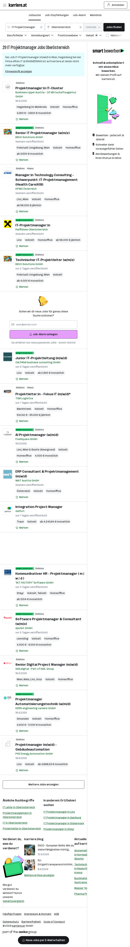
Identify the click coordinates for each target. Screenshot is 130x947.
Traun (20, 521)
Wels (27, 679)
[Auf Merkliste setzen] (21, 119)
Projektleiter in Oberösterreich (22, 828)
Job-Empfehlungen (57, 15)
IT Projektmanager (22, 47)
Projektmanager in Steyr (59, 829)
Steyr (20, 593)
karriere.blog (34, 839)
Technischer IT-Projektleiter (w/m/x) (44, 260)
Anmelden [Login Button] (115, 5)
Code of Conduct (54, 921)
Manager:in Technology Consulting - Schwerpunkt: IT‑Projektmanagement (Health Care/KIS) (46, 179)
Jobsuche (34, 15)
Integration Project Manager (39, 507)
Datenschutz (11, 921)
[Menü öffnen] (4, 5)
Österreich (23, 491)
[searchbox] (43, 324)
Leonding (22, 638)
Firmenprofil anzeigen (18, 71)
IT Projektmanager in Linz (59, 811)
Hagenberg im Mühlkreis (32, 107)
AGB (56, 914)
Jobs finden (114, 27)
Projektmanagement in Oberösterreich (17, 815)
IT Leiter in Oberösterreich (19, 807)
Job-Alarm (79, 15)
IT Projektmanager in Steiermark (64, 823)
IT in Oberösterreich (15, 822)
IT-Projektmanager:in (32, 225)
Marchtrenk (24, 408)
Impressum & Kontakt (37, 914)
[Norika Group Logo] (20, 932)
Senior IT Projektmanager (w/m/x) (42, 133)
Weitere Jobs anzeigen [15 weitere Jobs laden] (43, 784)
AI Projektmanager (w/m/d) (36, 435)
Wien (47, 147)
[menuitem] (19, 36)
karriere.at (18, 925)
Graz (39, 679)
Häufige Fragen (12, 914)
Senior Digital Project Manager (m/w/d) (46, 664)
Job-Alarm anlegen (43, 334)
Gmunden (23, 718)
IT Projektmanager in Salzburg (62, 817)
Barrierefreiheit (31, 921)
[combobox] (24, 27)
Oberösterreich (57, 47)
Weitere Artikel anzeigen (39, 875)
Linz (20, 199)
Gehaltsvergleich (13, 901)
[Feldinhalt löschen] (41, 27)
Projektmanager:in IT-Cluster (39, 88)
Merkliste (96, 15)
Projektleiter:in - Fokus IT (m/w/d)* (43, 394)
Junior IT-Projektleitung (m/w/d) (41, 358)
